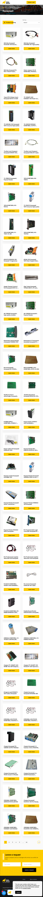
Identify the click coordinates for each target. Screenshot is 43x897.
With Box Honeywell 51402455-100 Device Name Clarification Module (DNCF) (11, 43)
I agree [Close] (18, 892)
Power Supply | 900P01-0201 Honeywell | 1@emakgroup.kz (30, 422)
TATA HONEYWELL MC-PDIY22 (10, 206)
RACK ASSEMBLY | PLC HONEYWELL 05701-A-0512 (31, 368)
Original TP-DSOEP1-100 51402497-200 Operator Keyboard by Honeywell (31, 665)
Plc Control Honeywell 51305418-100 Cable (30, 584)
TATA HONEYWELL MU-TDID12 (30, 179)
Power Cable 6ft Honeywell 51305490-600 (11, 449)
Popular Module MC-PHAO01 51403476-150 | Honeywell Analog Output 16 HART (31, 449)
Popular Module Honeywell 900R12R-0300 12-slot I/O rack (31, 476)
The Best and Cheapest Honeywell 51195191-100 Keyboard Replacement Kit (11, 152)
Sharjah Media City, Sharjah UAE (10, 887)
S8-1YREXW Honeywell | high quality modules (10, 314)
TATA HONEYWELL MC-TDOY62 (30, 233)
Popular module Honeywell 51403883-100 (11, 476)
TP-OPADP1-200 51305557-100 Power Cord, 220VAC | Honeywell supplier (31, 98)
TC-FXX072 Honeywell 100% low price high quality (31, 206)
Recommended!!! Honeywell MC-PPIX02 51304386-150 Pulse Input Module (11, 368)
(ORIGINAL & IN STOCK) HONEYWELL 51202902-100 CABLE (11, 719)
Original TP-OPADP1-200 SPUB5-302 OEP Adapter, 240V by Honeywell (11, 665)
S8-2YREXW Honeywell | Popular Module (30, 314)
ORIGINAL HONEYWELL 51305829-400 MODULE (10, 828)
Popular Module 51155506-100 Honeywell (31, 503)
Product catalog (9, 22)
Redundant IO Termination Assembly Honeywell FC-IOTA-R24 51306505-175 (31, 341)
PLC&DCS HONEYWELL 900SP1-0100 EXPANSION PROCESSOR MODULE (11, 584)
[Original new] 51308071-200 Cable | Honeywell (11, 692)
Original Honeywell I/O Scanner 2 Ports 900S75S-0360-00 (31, 747)
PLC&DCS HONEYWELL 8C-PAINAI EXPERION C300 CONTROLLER (11, 611)
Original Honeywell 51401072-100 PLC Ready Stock (31, 801)
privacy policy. (27, 888)
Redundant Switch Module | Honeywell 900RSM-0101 (11, 341)
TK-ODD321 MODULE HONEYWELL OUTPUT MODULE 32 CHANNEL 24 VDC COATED (31, 125)
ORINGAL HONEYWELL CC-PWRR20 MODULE (31, 638)
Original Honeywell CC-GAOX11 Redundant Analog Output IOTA (30, 774)
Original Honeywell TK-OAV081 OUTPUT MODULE (11, 747)
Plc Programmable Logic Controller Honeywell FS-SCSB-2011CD (31, 530)
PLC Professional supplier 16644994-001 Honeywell (31, 557)
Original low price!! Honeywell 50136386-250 (31, 692)
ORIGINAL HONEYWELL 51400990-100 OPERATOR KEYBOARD (31, 828)
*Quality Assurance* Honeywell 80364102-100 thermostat (31, 395)
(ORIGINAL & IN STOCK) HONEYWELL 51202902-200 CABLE (30, 719)
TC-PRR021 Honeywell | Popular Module (10, 179)
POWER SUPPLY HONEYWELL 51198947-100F (10, 422)
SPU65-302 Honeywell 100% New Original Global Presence (31, 260)
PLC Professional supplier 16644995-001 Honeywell (11, 557)
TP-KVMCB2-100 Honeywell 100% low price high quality (11, 125)
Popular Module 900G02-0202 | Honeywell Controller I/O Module (11, 530)
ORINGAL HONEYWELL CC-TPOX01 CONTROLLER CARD (11, 638)
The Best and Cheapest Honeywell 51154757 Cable (31, 152)
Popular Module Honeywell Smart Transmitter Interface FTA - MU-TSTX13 (11, 503)
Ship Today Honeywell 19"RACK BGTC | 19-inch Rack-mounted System (30, 287)
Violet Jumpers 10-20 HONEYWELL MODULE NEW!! (30, 70)
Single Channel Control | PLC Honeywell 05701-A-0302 (11, 287)
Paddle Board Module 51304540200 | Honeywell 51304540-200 (31, 611)
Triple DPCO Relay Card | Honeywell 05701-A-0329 (11, 98)
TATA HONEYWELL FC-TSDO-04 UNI (10, 233)
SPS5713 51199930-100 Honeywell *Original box (10, 260)
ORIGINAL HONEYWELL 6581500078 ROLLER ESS (11, 801)
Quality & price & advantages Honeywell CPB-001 (10, 395)
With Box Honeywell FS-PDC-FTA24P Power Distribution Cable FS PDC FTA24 (11, 70)
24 (26, 842)
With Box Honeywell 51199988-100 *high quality (31, 43)
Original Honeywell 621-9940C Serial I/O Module (11, 774)
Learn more (11, 48)
